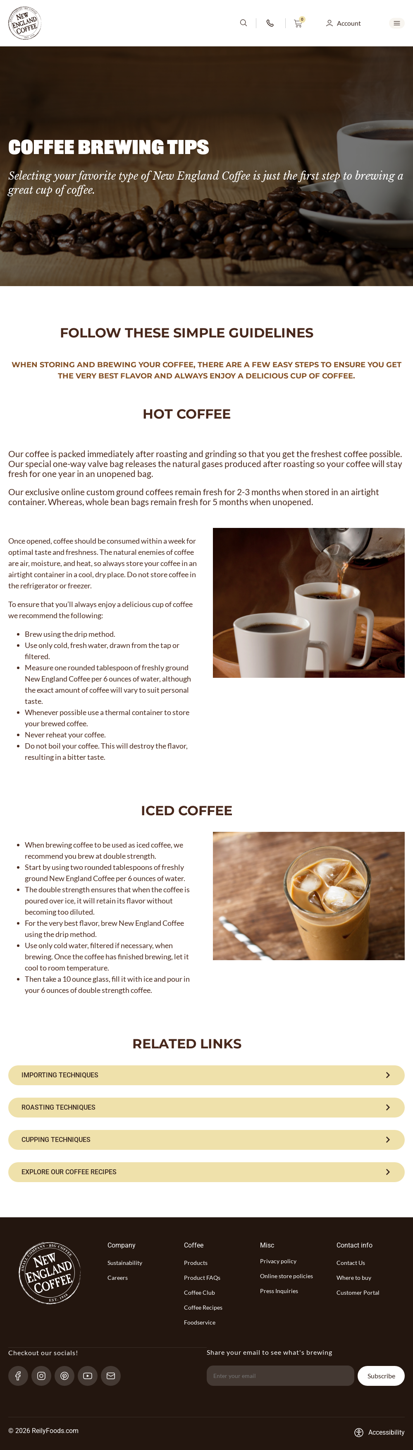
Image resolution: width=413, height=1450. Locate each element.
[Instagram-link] (44, 1375)
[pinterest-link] (68, 1375)
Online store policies (286, 1275)
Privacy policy (278, 1261)
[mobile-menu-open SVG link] (397, 23)
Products (196, 1262)
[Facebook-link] (21, 1375)
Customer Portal (358, 1292)
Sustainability (124, 1262)
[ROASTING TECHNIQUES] (206, 1108)
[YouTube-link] (91, 1375)
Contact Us (351, 1262)
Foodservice (199, 1322)
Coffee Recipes (203, 1307)
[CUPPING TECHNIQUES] (206, 1140)
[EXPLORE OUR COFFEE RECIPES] (206, 1172)
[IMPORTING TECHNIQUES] (206, 1075)
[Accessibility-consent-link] (379, 1433)
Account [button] (349, 23)
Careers (117, 1277)
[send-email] (114, 1375)
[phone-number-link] (271, 23)
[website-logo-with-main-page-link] (24, 23)
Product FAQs (202, 1277)
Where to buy (354, 1277)
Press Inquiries (279, 1290)
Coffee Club (199, 1292)
